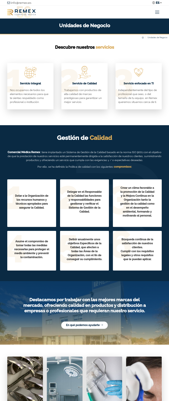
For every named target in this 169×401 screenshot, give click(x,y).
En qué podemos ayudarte (84, 325)
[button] (157, 3)
